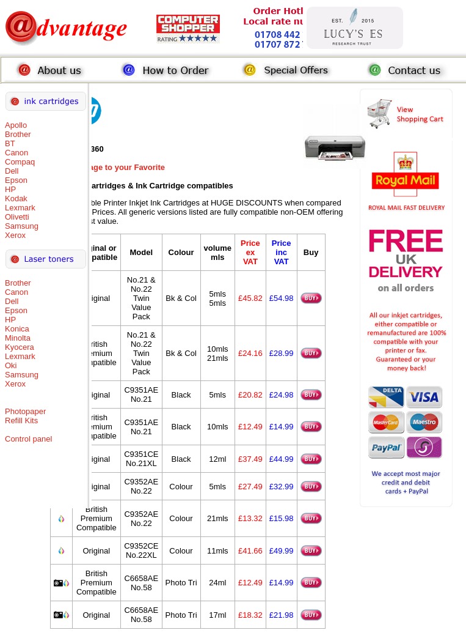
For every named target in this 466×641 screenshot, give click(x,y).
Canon (16, 152)
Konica (17, 328)
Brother (18, 134)
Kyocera (19, 347)
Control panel (28, 438)
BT (10, 143)
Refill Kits (21, 420)
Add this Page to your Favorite (108, 167)
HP (10, 189)
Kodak (16, 198)
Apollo (16, 125)
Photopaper (25, 411)
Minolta (18, 338)
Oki (11, 365)
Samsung (21, 226)
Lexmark (20, 207)
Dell (11, 171)
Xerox (15, 235)
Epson (16, 180)
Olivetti (17, 216)
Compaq (20, 161)
